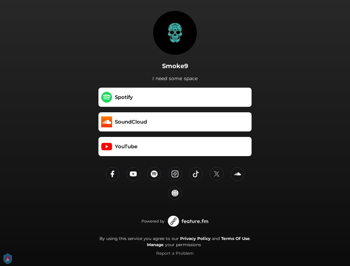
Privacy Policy (195, 238)
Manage (155, 244)
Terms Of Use (235, 238)
